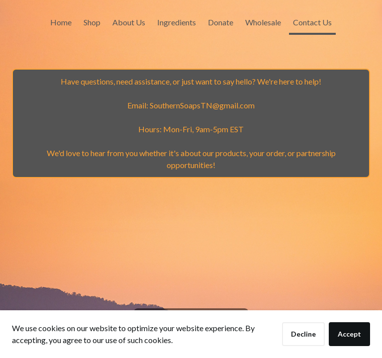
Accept (349, 334)
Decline (303, 334)
